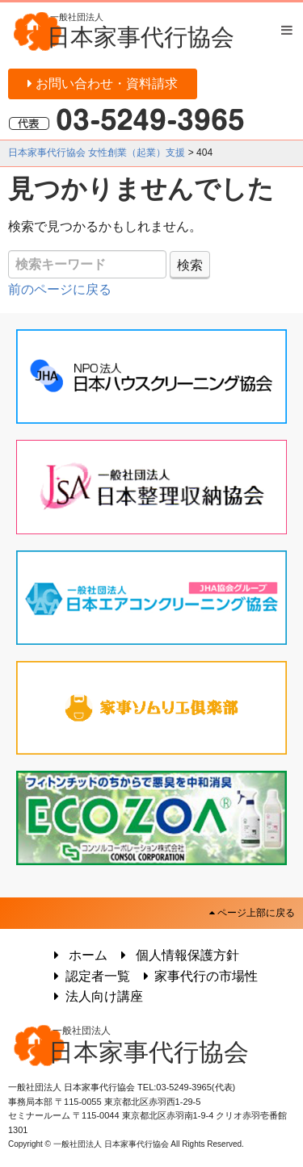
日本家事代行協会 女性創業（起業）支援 (96, 152)
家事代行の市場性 (198, 976)
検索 (190, 265)
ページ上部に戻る (252, 912)
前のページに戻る (60, 289)
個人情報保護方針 (177, 955)
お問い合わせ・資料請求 (102, 83)
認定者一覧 (89, 976)
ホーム (77, 955)
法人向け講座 (95, 996)
